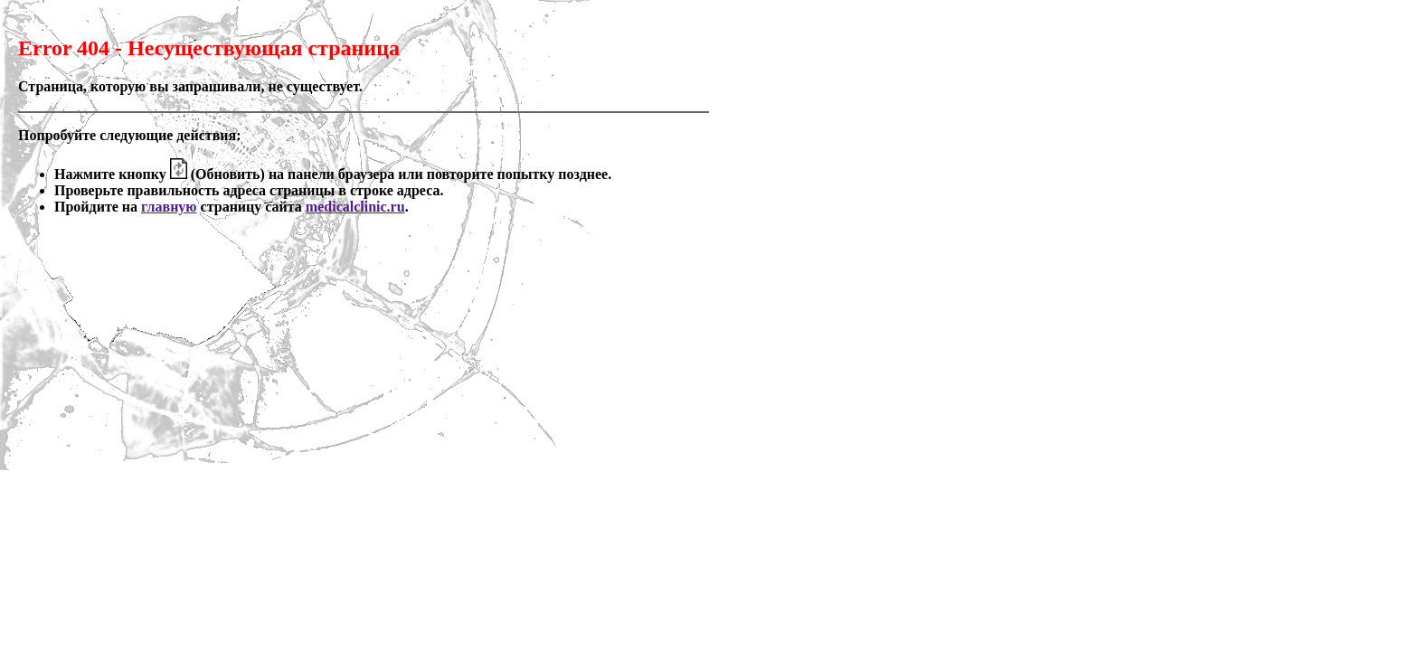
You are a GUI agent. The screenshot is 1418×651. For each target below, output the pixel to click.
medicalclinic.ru (355, 206)
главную (169, 206)
